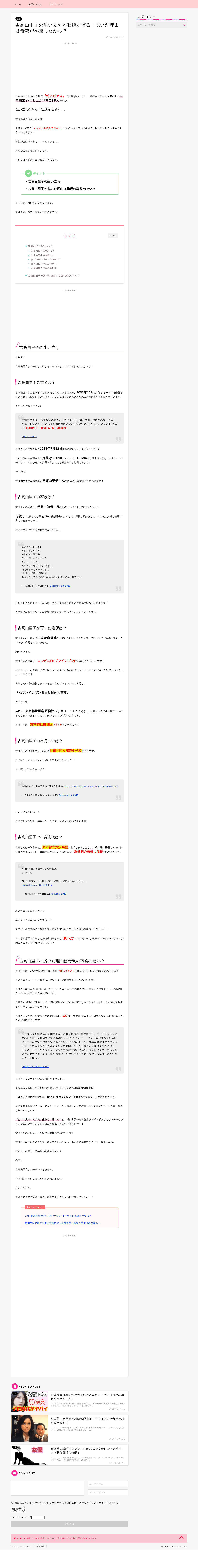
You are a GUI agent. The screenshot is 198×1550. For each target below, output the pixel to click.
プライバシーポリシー (22, 1546)
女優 (18, 19)
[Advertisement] (69, 67)
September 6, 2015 (68, 795)
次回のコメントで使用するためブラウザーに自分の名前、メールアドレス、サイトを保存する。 (68, 1503)
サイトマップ (56, 4)
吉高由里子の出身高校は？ (45, 267)
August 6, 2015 (59, 894)
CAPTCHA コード (21, 1517)
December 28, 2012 (60, 586)
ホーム (18, 4)
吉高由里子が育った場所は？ (46, 259)
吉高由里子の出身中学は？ (45, 263)
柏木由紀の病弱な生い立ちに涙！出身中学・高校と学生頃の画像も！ (63, 1223)
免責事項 (40, 1546)
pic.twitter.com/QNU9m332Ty (37, 885)
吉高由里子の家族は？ (43, 255)
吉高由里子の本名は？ (43, 250)
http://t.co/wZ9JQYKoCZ (76, 786)
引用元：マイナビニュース (35, 1067)
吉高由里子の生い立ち (41, 246)
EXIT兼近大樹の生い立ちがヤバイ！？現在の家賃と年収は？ (58, 1216)
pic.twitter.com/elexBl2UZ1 (104, 786)
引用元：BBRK (29, 437)
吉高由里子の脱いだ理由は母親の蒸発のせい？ (55, 275)
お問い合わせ (35, 4)
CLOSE (113, 236)
